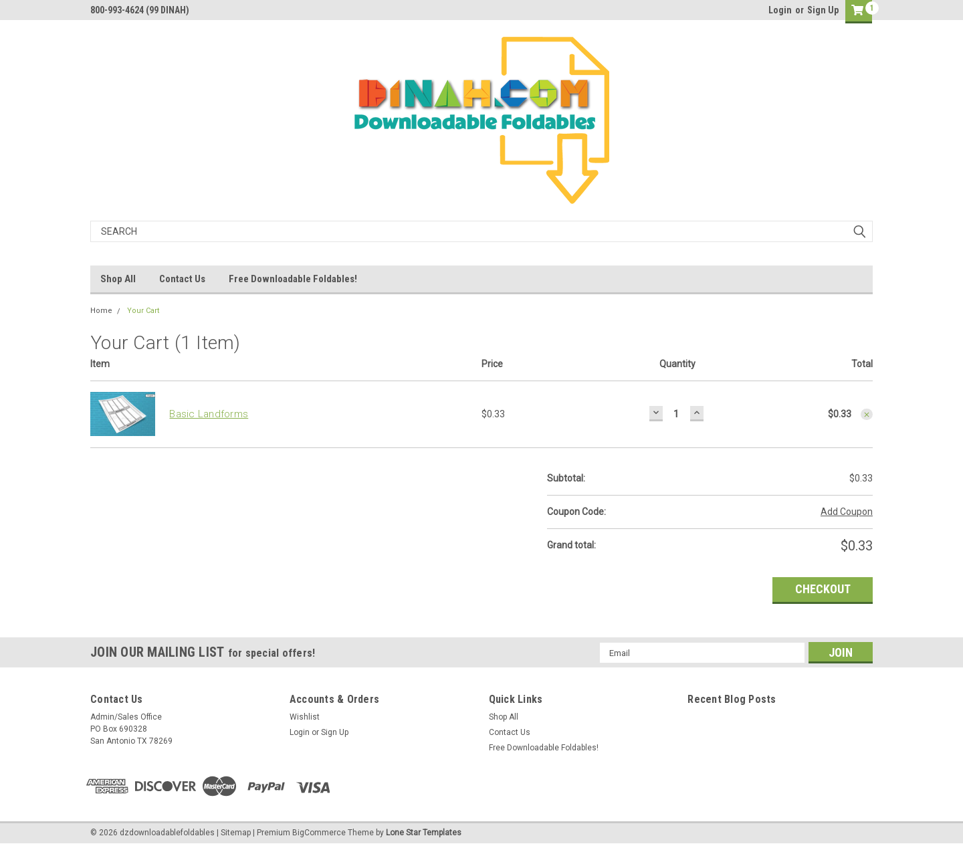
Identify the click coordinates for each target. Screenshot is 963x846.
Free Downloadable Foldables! (293, 279)
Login (780, 10)
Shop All (118, 279)
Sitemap (236, 832)
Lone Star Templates (423, 832)
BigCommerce (319, 832)
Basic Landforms (208, 414)
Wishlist (305, 717)
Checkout (823, 589)
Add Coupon (847, 511)
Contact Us (182, 279)
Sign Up (823, 10)
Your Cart (143, 310)
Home (101, 310)
